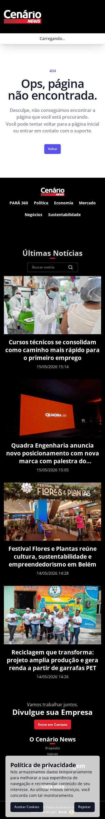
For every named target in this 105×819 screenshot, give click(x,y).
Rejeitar (84, 806)
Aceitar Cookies (26, 806)
